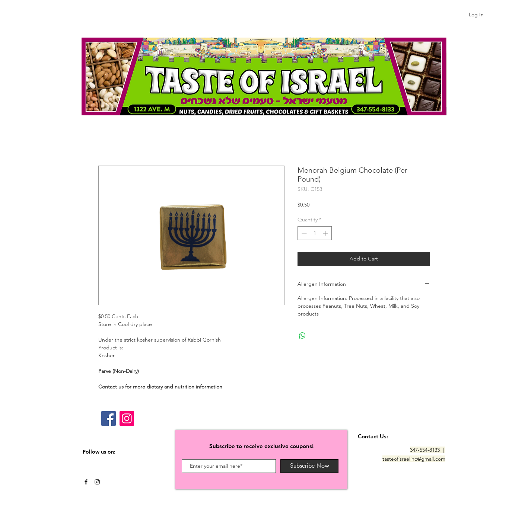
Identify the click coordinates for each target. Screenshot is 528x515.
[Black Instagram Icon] (97, 482)
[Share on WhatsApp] (302, 335)
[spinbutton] (314, 233)
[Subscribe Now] (309, 466)
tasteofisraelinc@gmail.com (413, 458)
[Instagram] (127, 418)
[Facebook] (108, 418)
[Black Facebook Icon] (86, 482)
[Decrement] (303, 233)
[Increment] (326, 233)
